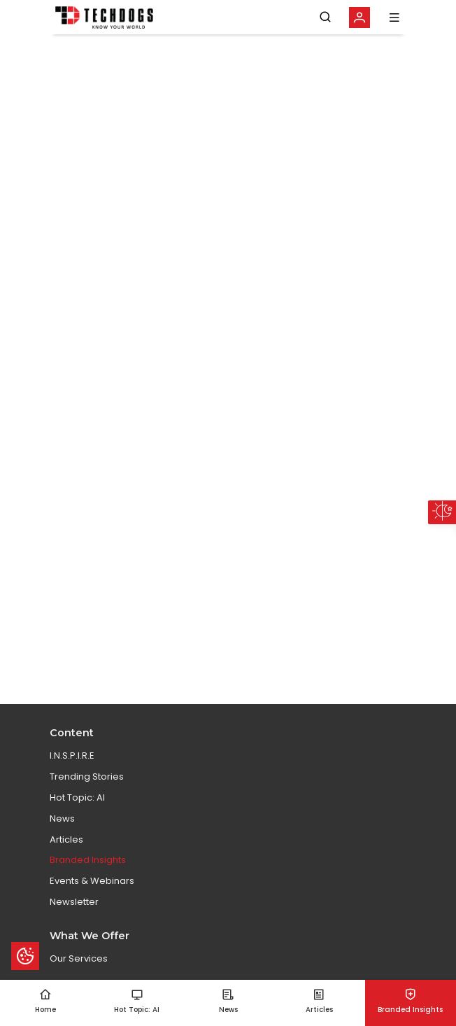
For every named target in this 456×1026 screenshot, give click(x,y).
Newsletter (74, 901)
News (62, 818)
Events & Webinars (92, 880)
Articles (66, 839)
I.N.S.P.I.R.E (72, 755)
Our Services (79, 958)
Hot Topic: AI (77, 797)
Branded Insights (88, 859)
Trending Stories (87, 776)
